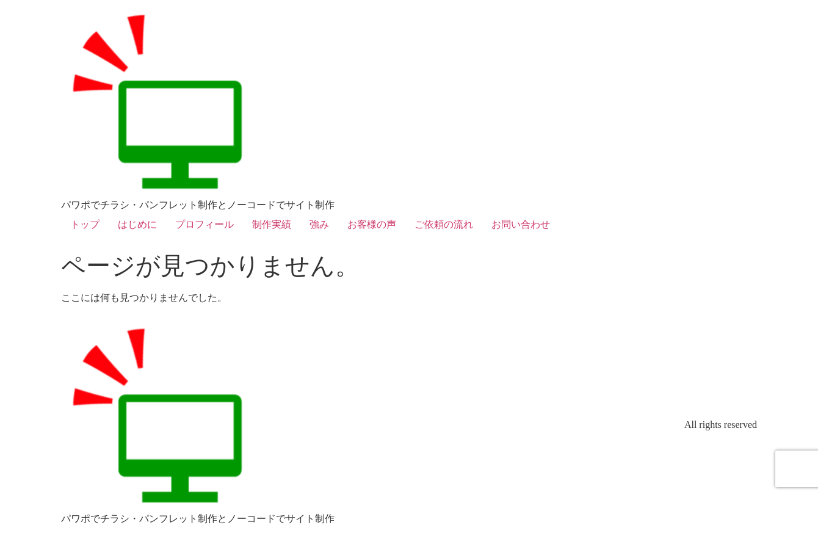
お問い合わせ (520, 224)
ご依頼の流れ (443, 224)
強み (319, 224)
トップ (85, 224)
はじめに (137, 224)
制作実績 (271, 224)
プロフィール (204, 224)
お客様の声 (371, 224)
